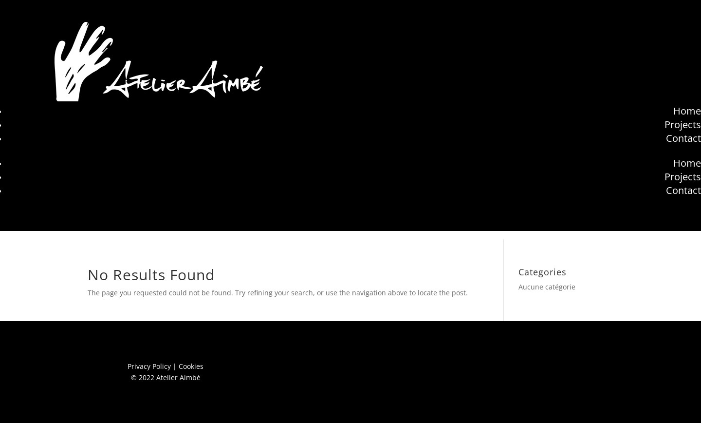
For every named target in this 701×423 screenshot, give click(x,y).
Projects (682, 124)
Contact (683, 138)
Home (687, 110)
